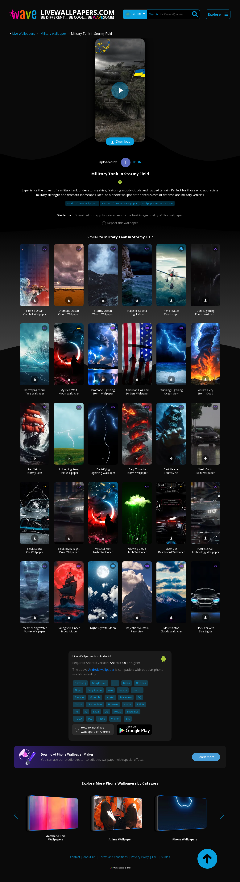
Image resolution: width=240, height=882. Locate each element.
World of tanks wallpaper (82, 203)
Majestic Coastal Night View (137, 312)
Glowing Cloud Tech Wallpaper (137, 550)
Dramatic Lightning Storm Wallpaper (103, 391)
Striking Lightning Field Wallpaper (68, 471)
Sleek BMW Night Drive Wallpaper (69, 550)
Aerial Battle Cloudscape (171, 312)
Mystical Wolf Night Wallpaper (103, 550)
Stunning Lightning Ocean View (171, 391)
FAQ (155, 857)
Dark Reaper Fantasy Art (171, 471)
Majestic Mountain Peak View (137, 629)
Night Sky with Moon (103, 628)
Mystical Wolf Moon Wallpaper (69, 391)
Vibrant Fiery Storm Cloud (205, 391)
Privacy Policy (140, 857)
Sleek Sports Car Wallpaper (34, 550)
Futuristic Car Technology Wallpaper (205, 550)
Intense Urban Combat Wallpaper (34, 312)
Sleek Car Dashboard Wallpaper (171, 550)
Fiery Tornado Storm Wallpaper (137, 471)
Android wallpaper (101, 670)
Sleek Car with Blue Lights (205, 629)
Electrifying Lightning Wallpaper (103, 471)
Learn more (206, 757)
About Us (89, 857)
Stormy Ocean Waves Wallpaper (103, 312)
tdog (130, 162)
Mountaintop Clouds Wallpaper (171, 629)
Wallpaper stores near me (157, 203)
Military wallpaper (53, 33)
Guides (165, 857)
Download (120, 141)
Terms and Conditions (113, 857)
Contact (75, 857)
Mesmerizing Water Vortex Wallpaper (35, 629)
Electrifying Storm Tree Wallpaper (35, 391)
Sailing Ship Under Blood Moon (69, 629)
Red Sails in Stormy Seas (35, 471)
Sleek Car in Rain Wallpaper (205, 471)
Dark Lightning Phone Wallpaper (205, 312)
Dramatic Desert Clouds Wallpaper (69, 312)
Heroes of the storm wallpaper (120, 203)
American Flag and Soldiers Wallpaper (137, 391)
